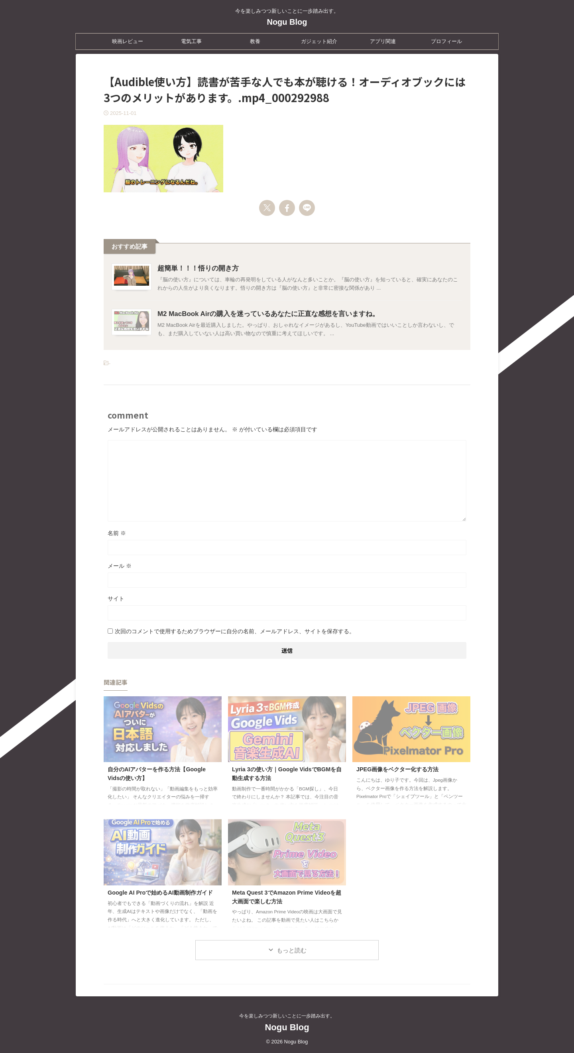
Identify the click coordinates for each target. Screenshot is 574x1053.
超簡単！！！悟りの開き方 (195, 268)
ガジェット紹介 (319, 41)
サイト (116, 598)
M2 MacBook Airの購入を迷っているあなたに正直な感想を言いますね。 (261, 313)
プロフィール (446, 41)
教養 (255, 41)
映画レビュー (127, 41)
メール (120, 566)
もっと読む (292, 950)
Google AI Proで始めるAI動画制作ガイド (160, 892)
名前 (117, 533)
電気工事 (191, 41)
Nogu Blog (287, 22)
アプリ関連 (383, 41)
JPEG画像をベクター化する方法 (397, 769)
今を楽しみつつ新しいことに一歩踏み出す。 (287, 1016)
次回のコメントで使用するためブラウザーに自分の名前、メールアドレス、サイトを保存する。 (235, 631)
